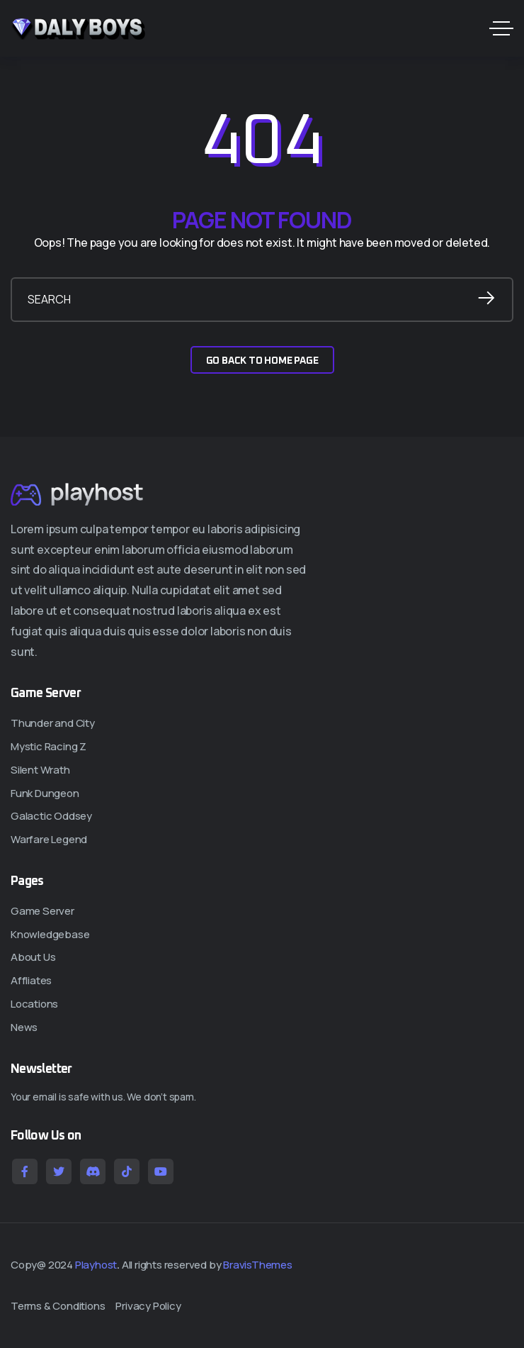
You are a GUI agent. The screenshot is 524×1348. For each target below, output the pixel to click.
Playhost (96, 1264)
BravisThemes (257, 1264)
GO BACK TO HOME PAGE (262, 361)
